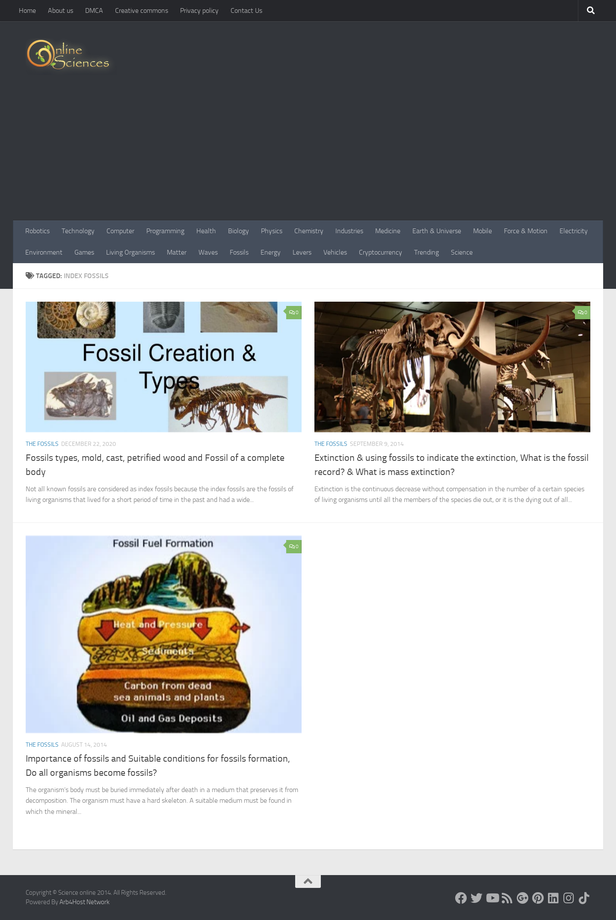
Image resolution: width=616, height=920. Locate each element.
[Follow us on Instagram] (569, 898)
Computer (120, 231)
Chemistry (308, 231)
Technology (78, 231)
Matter (177, 252)
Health (206, 231)
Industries (349, 231)
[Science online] (461, 898)
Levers (302, 252)
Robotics (37, 231)
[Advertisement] (308, 156)
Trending (426, 252)
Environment (43, 252)
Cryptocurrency (380, 252)
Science (462, 252)
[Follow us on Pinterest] (538, 898)
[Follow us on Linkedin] (554, 898)
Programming (165, 231)
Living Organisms (130, 252)
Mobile (482, 231)
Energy (271, 252)
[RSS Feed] (507, 898)
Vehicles (335, 252)
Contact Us (246, 10)
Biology (238, 231)
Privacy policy (199, 10)
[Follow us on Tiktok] (584, 898)
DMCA (94, 10)
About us (60, 10)
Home (27, 10)
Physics (271, 231)
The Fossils (42, 444)
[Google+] (523, 898)
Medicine (387, 231)
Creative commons (141, 10)
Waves (208, 252)
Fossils (239, 252)
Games (84, 252)
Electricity (574, 231)
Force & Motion (526, 231)
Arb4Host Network (84, 902)
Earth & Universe (436, 231)
